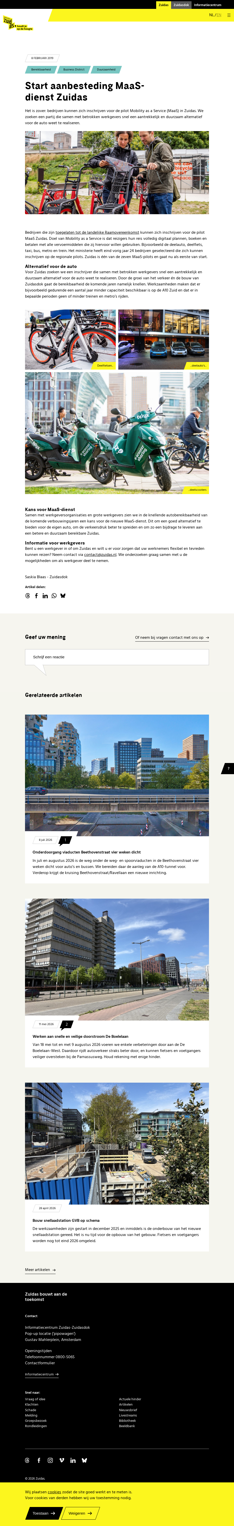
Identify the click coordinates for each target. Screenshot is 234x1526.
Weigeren (77, 1513)
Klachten (31, 1404)
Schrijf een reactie (48, 657)
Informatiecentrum (207, 5)
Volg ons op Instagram (50, 1460)
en (219, 15)
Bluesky (62, 595)
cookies (54, 1492)
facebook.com (36, 595)
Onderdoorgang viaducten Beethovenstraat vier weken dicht (87, 852)
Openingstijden (38, 1351)
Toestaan (41, 1513)
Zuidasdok (181, 5)
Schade (30, 1410)
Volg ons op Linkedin (73, 1460)
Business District (73, 69)
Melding (31, 1415)
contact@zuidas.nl (100, 554)
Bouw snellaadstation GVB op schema (66, 1220)
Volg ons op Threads (27, 1460)
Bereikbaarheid (41, 69)
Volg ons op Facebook (38, 1460)
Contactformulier (40, 1363)
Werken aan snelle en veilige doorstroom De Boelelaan (80, 1036)
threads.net (27, 595)
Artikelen (126, 1404)
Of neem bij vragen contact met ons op (169, 637)
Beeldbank (127, 1426)
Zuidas (164, 5)
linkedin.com (45, 595)
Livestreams (128, 1415)
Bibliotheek (127, 1421)
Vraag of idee (35, 1399)
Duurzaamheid (106, 69)
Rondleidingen (36, 1426)
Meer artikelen (37, 1270)
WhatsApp (54, 595)
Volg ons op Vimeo (61, 1460)
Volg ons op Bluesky (84, 1460)
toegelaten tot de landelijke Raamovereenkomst (97, 232)
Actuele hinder (130, 1399)
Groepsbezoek (36, 1421)
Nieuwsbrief (128, 1410)
